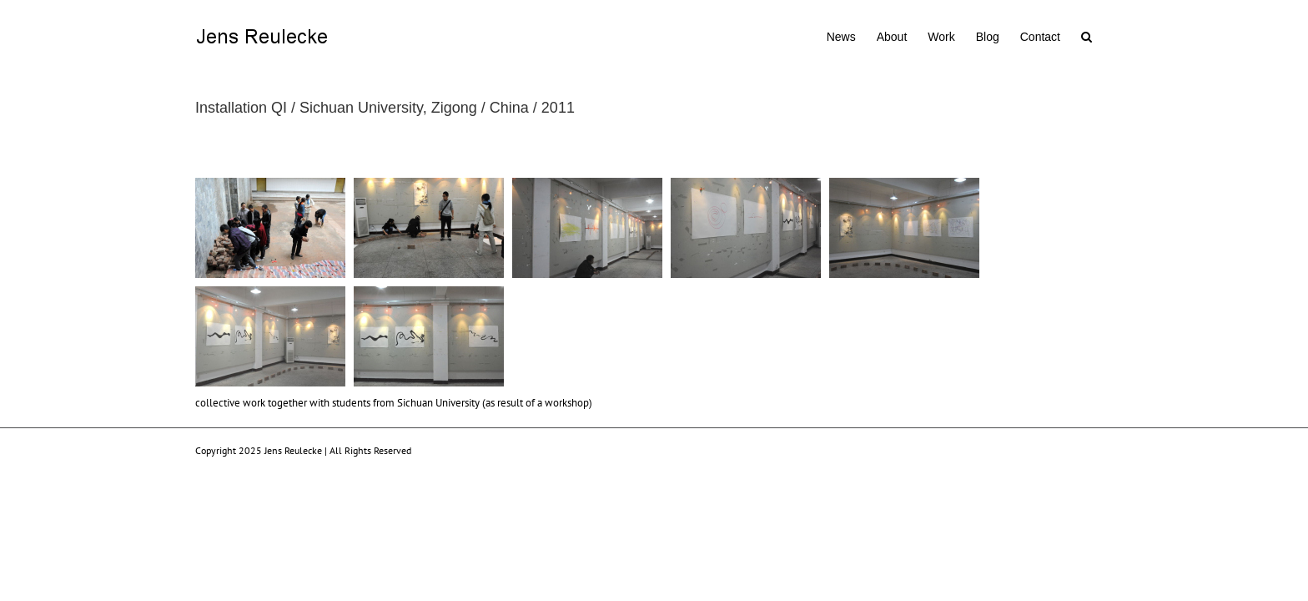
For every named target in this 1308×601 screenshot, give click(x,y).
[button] (1107, 35)
